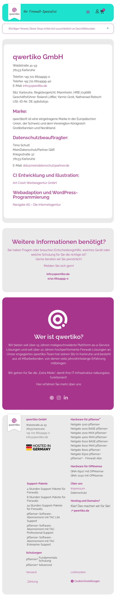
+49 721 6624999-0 (38, 432)
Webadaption (27, 192)
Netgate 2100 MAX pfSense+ (89, 432)
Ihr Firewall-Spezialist (40, 12)
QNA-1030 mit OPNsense (87, 475)
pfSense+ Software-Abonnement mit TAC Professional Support (40, 529)
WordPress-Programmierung (45, 195)
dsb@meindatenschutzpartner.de (46, 165)
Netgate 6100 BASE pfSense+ (89, 441)
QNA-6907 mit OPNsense (87, 471)
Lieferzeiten (78, 572)
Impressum (78, 488)
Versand (31, 572)
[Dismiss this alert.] (107, 28)
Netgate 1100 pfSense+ (85, 424)
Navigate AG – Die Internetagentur (37, 204)
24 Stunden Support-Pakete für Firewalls (44, 507)
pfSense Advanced (39, 564)
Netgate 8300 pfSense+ (86, 454)
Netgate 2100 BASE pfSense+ (89, 428)
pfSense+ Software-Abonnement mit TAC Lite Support (43, 517)
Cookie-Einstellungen (87, 581)
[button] (88, 12)
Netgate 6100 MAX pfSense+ (89, 445)
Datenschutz (79, 492)
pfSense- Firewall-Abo (86, 458)
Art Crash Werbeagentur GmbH (35, 183)
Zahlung (32, 581)
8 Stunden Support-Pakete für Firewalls (46, 499)
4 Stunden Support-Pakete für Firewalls (46, 490)
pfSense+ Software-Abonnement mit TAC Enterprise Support (40, 541)
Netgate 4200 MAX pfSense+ (89, 437)
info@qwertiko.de (35, 86)
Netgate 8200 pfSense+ (86, 449)
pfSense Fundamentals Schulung (41, 559)
